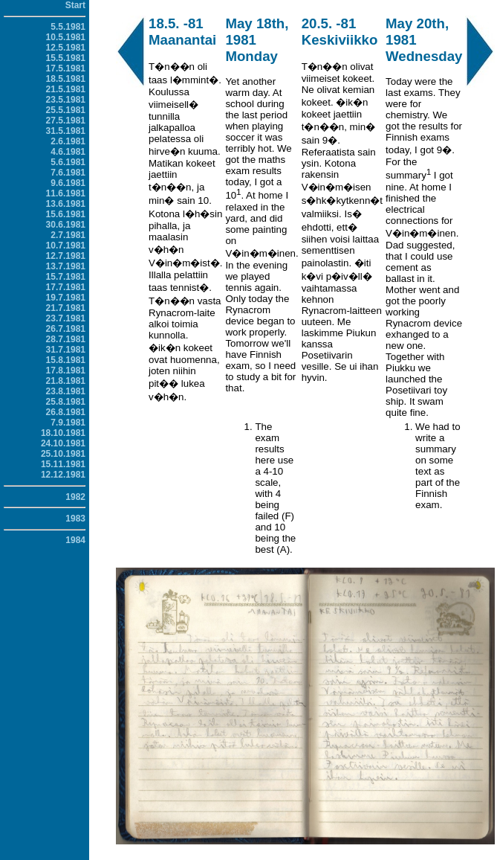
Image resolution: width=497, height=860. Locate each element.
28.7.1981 (65, 339)
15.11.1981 (63, 464)
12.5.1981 (65, 47)
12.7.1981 (65, 256)
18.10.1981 (63, 433)
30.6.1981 (65, 224)
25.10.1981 (63, 454)
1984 (75, 540)
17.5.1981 (65, 68)
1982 (75, 497)
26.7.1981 (65, 329)
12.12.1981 (63, 474)
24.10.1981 (63, 443)
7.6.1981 (68, 172)
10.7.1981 (65, 245)
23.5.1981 (65, 99)
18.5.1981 (65, 79)
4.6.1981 (68, 152)
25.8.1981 (65, 402)
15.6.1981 (65, 214)
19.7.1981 (65, 297)
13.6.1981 (65, 204)
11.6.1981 (65, 193)
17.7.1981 (65, 287)
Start (75, 5)
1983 (75, 518)
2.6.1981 (68, 141)
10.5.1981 (65, 37)
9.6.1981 (68, 183)
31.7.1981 (65, 349)
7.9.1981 (68, 422)
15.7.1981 (65, 277)
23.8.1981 (65, 391)
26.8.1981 (65, 412)
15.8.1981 (65, 360)
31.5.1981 (65, 131)
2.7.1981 (68, 235)
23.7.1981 (65, 318)
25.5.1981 (65, 110)
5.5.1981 (68, 27)
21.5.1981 (65, 89)
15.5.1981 (65, 58)
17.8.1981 (65, 370)
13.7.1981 (65, 266)
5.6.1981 (68, 162)
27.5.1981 (65, 120)
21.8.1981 (65, 381)
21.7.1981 (65, 308)
